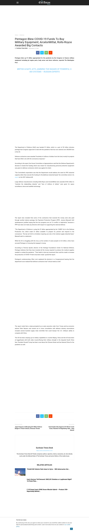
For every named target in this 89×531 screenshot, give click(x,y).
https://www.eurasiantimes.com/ (44, 450)
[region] (44, 19)
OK (71, 528)
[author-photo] (44, 445)
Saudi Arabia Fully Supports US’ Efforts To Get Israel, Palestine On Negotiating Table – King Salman (61, 428)
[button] (17, 2)
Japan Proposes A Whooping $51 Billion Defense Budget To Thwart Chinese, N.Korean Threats (28, 427)
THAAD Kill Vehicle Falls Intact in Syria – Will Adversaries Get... (48, 469)
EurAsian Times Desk (22, 48)
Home (16, 35)
